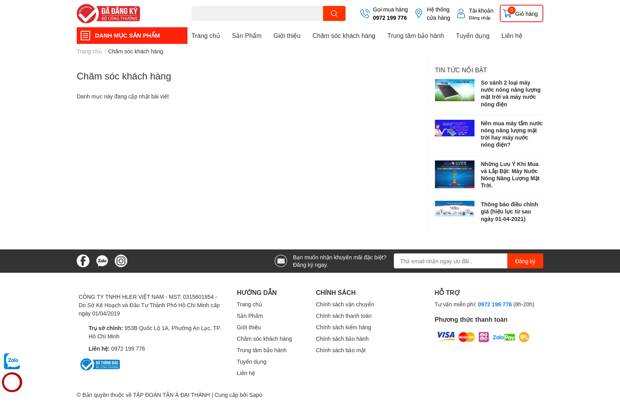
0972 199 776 (390, 17)
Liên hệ (511, 35)
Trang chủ (205, 35)
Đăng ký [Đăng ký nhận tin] (525, 261)
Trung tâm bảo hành (415, 35)
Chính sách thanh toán (344, 315)
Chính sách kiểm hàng (343, 327)
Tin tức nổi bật (461, 70)
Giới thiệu (287, 35)
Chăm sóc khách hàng (343, 35)
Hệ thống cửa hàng (438, 13)
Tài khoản (481, 10)
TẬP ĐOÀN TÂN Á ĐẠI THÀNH (171, 394)
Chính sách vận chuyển (345, 304)
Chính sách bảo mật (341, 350)
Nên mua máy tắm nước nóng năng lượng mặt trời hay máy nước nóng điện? (512, 134)
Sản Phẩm (247, 35)
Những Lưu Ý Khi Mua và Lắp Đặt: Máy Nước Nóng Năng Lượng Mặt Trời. (510, 174)
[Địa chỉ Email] (468, 260)
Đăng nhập (480, 17)
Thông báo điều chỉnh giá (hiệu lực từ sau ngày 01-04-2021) (509, 211)
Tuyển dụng (473, 35)
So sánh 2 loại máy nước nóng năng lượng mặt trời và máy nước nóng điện (511, 93)
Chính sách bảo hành (342, 338)
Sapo (255, 394)
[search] (334, 13)
